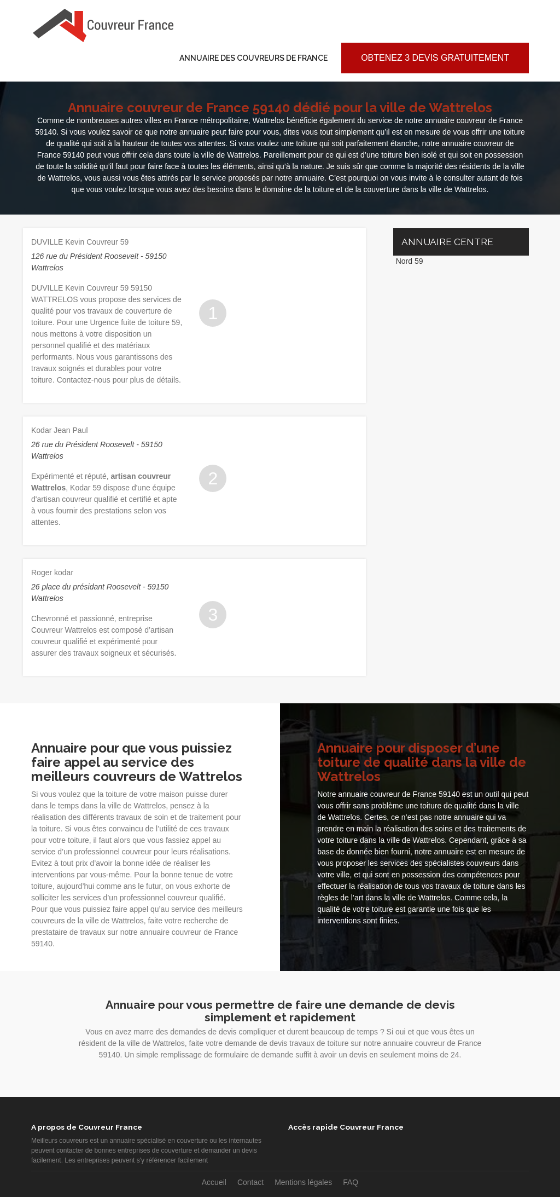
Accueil (214, 1182)
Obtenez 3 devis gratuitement (435, 57)
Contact (250, 1182)
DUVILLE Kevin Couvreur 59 (80, 242)
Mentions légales (303, 1182)
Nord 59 (409, 261)
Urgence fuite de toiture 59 (135, 322)
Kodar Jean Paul (59, 430)
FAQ (350, 1182)
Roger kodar (52, 572)
